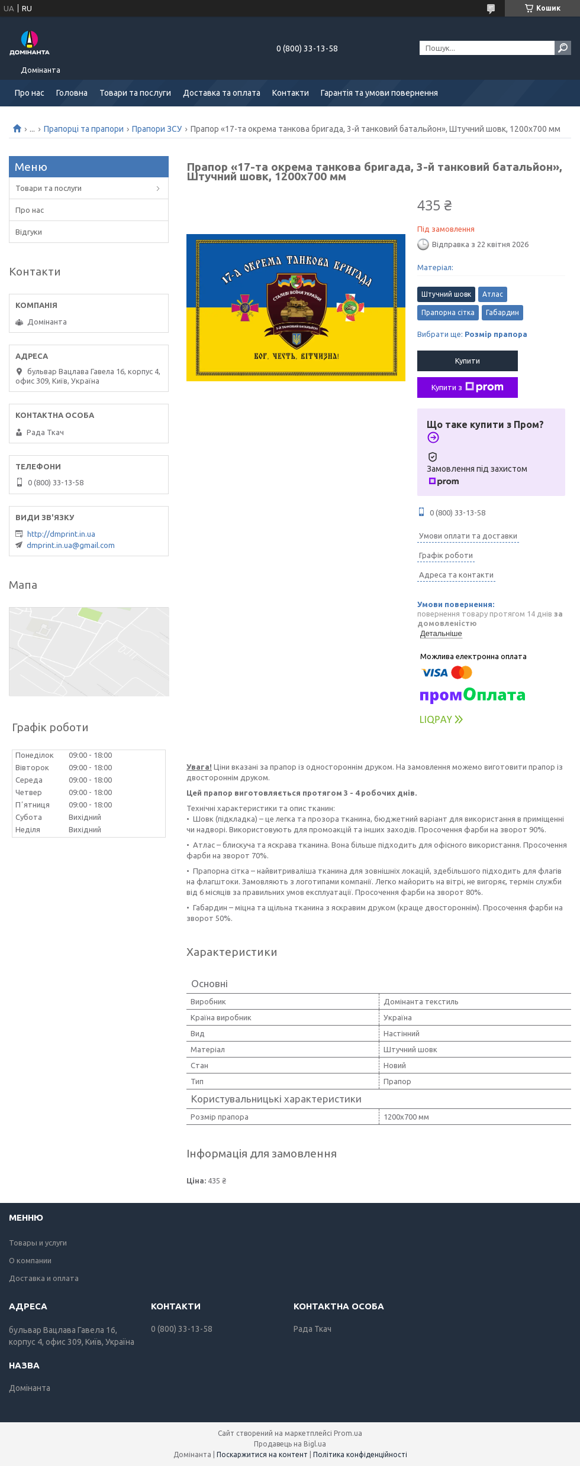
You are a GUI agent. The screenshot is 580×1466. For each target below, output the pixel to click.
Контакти (290, 93)
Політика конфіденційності (360, 1454)
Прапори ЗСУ (157, 129)
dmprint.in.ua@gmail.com (71, 545)
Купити (467, 360)
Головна (72, 93)
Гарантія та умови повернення (379, 93)
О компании (30, 1260)
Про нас (29, 93)
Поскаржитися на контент (262, 1454)
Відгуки (28, 232)
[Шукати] (563, 48)
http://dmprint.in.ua (61, 534)
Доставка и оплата (44, 1278)
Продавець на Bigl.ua (290, 1444)
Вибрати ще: (472, 334)
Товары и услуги (38, 1242)
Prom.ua (348, 1433)
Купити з (467, 387)
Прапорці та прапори (84, 129)
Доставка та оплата (221, 93)
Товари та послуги (135, 93)
